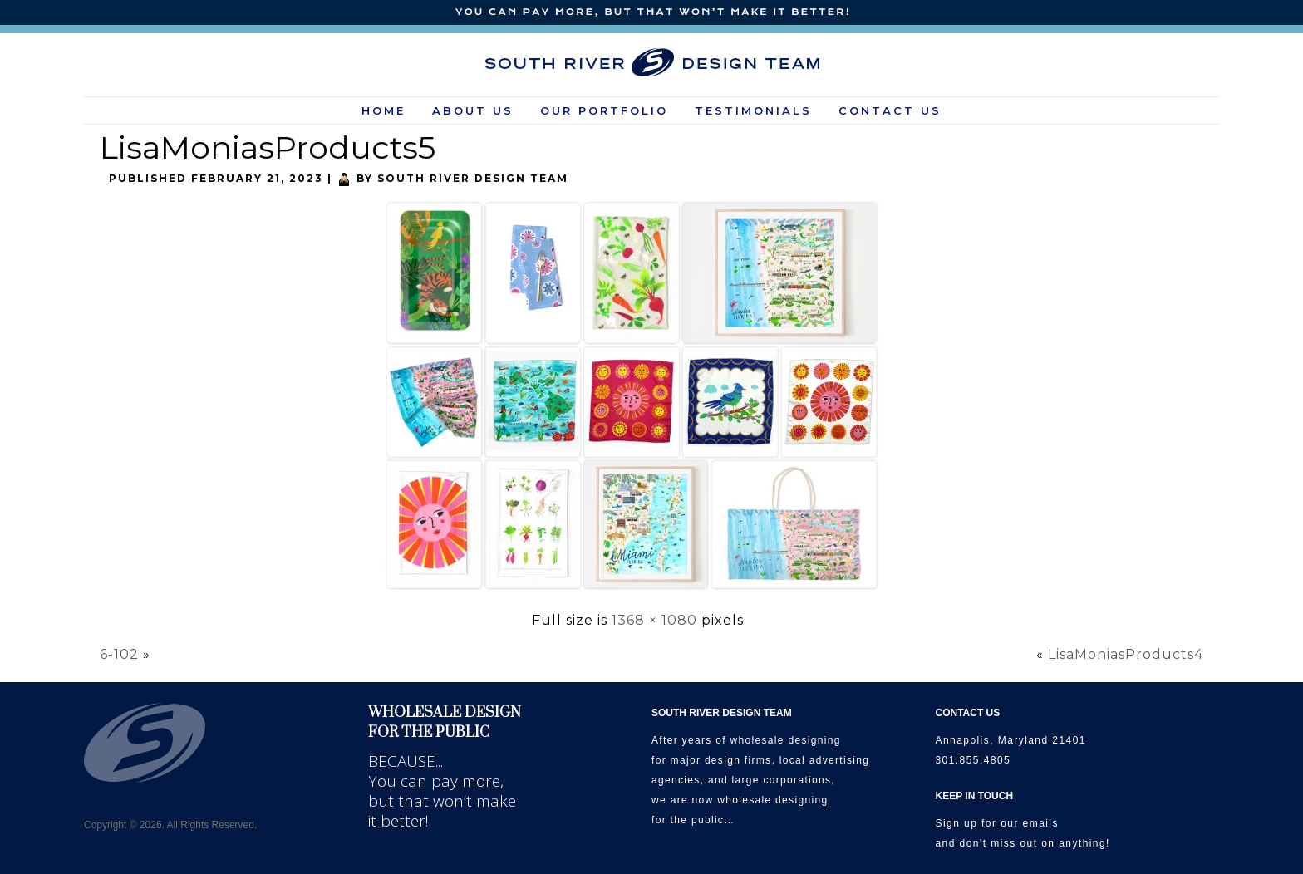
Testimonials (753, 110)
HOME (383, 110)
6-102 (119, 654)
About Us (473, 110)
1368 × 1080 (654, 620)
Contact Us (890, 110)
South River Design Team (472, 178)
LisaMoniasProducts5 (267, 147)
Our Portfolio (604, 110)
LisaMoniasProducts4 (1125, 654)
